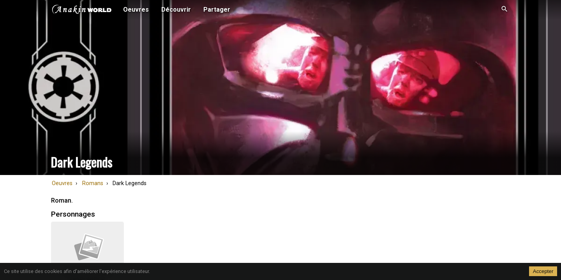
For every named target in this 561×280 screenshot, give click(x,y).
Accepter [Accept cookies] (543, 271)
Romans (92, 183)
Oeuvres (62, 183)
